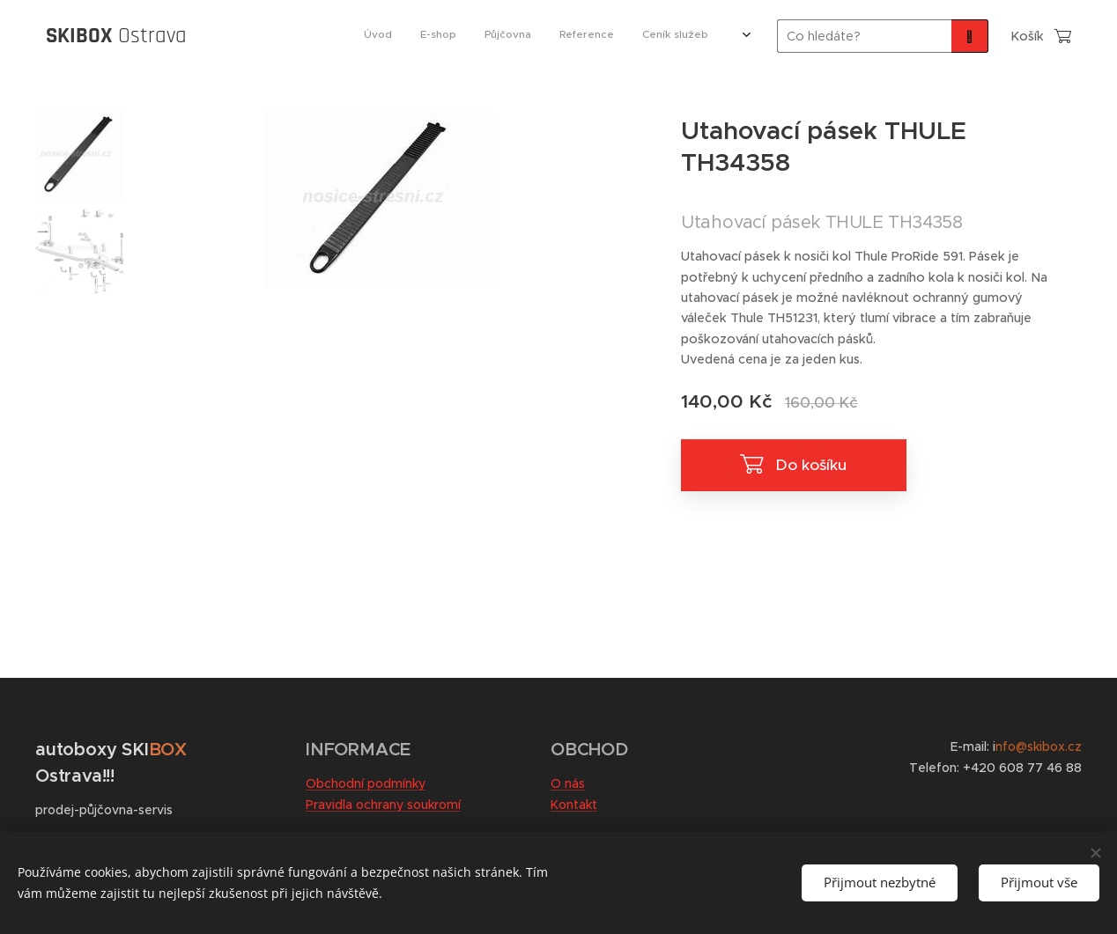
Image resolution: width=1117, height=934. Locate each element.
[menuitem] (524, 36)
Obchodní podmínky (365, 783)
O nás (568, 783)
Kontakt (574, 805)
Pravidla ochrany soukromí (383, 805)
